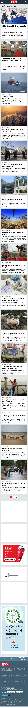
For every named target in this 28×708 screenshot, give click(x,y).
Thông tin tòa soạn (22, 658)
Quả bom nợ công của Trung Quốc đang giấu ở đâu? (12, 130)
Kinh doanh (4, 700)
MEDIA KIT (5, 658)
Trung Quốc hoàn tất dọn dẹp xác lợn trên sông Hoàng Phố (13, 334)
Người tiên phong (20, 700)
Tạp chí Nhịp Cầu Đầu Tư (19, 698)
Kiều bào (19, 703)
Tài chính (10, 701)
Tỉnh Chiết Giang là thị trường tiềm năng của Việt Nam (14, 59)
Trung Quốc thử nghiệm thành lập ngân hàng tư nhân (12, 165)
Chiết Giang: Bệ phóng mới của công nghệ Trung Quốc (14, 27)
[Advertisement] (13, 592)
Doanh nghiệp (5, 704)
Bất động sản (17, 701)
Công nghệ (11, 700)
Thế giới (13, 703)
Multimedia (13, 704)
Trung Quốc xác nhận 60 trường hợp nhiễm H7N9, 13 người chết (13, 299)
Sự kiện (13, 658)
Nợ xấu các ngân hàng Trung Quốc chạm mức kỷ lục (12, 200)
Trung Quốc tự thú (7, 96)
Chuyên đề (3, 701)
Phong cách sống (5, 703)
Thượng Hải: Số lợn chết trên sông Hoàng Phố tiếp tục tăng (12, 367)
